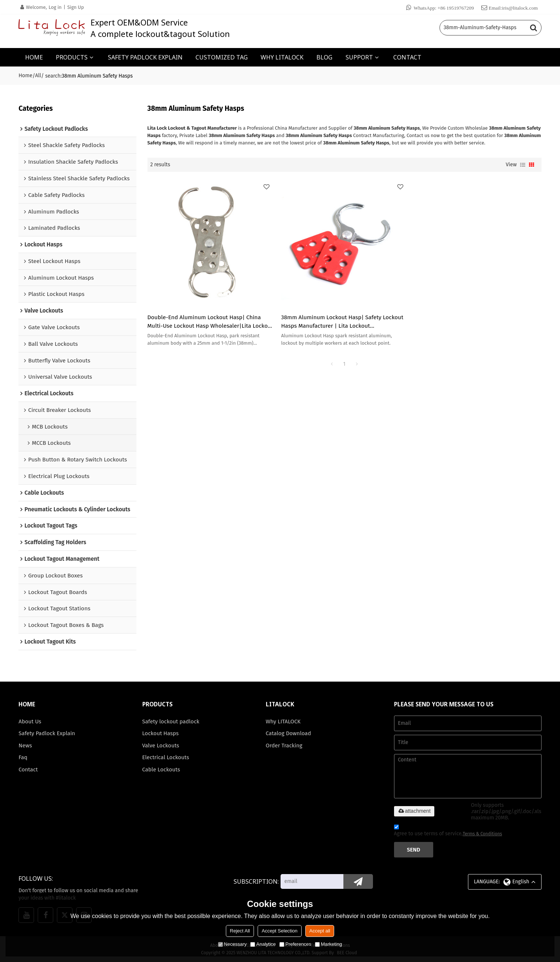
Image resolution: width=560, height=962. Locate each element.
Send (413, 849)
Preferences (295, 944)
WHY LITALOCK (282, 57)
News (25, 745)
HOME (34, 57)
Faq (22, 757)
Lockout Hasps (160, 733)
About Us (29, 721)
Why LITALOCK (283, 721)
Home (25, 75)
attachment (414, 811)
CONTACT (407, 57)
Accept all (319, 931)
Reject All (240, 931)
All (38, 75)
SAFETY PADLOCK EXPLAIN (145, 57)
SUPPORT (359, 57)
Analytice (263, 944)
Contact (28, 769)
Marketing (328, 944)
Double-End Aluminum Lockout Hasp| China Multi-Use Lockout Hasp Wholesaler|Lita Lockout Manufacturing (210, 322)
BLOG (324, 57)
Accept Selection (280, 931)
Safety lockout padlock (171, 721)
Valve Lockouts (160, 745)
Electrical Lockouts (165, 757)
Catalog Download (288, 733)
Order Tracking (284, 745)
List (522, 164)
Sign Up (75, 7)
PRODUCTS (72, 57)
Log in (55, 7)
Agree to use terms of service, (448, 831)
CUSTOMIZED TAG (222, 57)
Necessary (232, 944)
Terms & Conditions (482, 833)
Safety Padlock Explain (46, 733)
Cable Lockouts (161, 769)
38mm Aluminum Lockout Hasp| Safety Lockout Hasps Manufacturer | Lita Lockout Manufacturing (342, 322)
